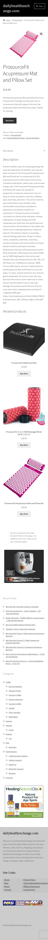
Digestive (12, 764)
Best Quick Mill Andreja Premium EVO (20, 625)
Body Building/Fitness (16, 138)
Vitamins (9, 778)
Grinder (12, 708)
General (9, 721)
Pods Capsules (14, 712)
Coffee (8, 682)
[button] (41, 34)
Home (8, 20)
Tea (10, 738)
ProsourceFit (17, 20)
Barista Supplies (15, 686)
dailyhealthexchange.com (16, 8)
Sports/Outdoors (33, 138)
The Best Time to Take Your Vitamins (20, 629)
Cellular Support (15, 760)
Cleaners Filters (15, 691)
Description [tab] (8, 150)
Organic (9, 734)
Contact (7, 889)
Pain (7, 743)
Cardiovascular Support (18, 756)
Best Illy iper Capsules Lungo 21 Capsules (22, 607)
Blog (6, 883)
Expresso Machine (16, 699)
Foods (11, 730)
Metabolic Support (16, 769)
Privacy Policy (29, 879)
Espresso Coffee (15, 695)
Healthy (9, 725)
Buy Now (10, 120)
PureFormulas (11, 751)
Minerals (12, 773)
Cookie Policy (29, 889)
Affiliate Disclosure (31, 886)
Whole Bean (13, 717)
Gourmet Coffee (15, 704)
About (7, 886)
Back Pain (12, 747)
